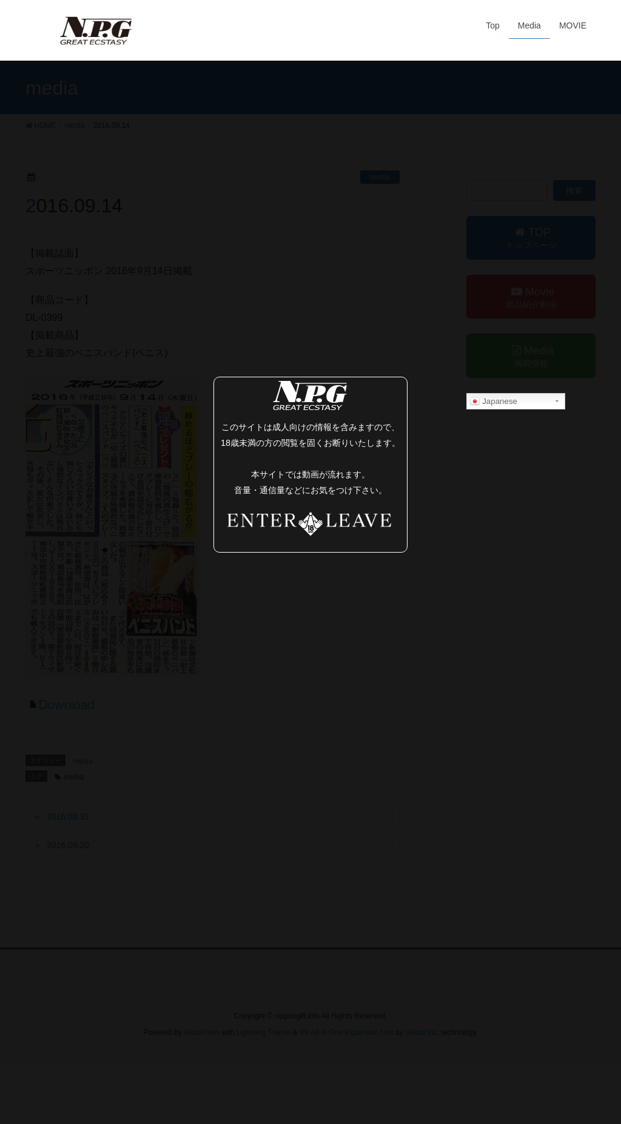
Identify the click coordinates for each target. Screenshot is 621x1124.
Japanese (493, 401)
